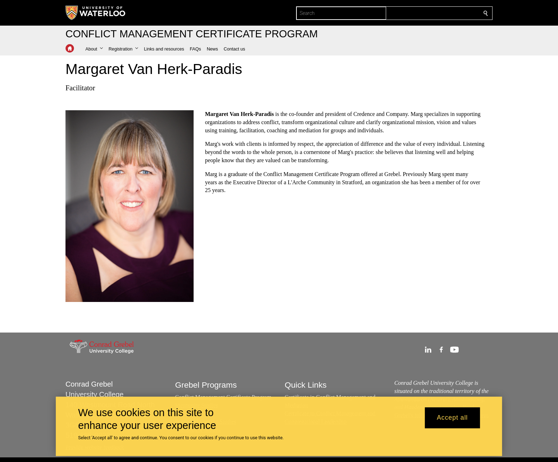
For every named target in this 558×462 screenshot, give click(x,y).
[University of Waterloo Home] (95, 13)
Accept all (452, 417)
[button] (94, 49)
